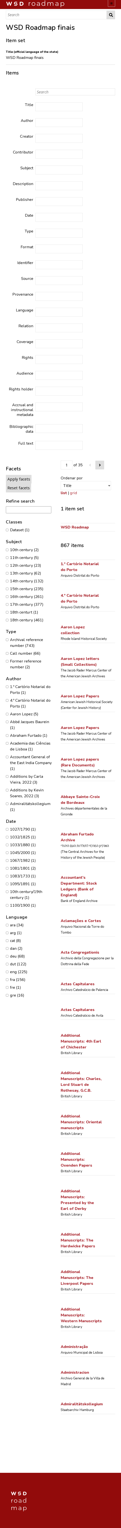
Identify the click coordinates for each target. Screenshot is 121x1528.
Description (23, 183)
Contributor (23, 152)
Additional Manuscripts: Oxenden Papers (76, 1159)
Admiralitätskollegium (82, 1404)
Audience (24, 373)
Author (27, 120)
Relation (25, 326)
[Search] (56, 15)
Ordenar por (72, 478)
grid (73, 493)
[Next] (99, 465)
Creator (26, 136)
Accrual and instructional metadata (22, 409)
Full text (25, 443)
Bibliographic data (21, 429)
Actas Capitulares (78, 984)
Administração (74, 1346)
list (64, 493)
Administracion (75, 1372)
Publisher (24, 199)
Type (29, 231)
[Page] (66, 465)
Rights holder (21, 389)
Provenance (22, 294)
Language (24, 310)
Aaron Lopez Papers (80, 696)
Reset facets (18, 487)
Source (27, 278)
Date (29, 215)
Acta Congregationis (80, 952)
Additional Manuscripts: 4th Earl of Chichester (81, 1041)
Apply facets (18, 479)
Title (29, 104)
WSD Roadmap (75, 527)
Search (111, 15)
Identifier (25, 262)
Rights (27, 357)
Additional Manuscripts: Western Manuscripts (81, 1315)
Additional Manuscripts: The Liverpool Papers (77, 1277)
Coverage (25, 341)
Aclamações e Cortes (81, 920)
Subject (26, 168)
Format (27, 247)
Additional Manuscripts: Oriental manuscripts (81, 1122)
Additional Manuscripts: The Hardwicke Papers (78, 1240)
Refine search (20, 501)
